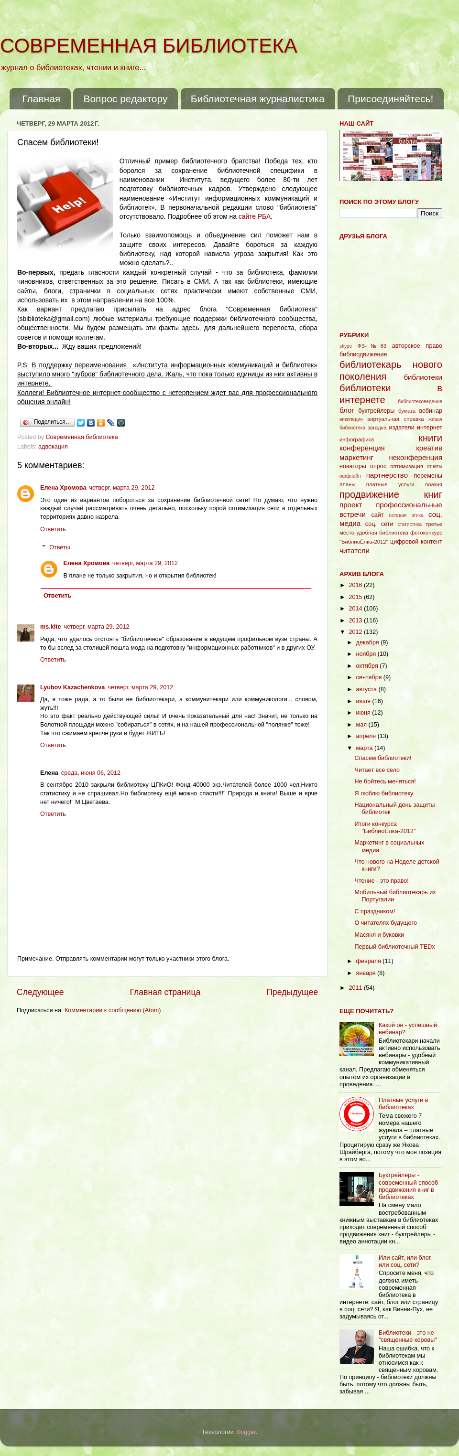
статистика (409, 524)
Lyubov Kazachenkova (72, 687)
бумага (406, 411)
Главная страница (165, 992)
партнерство (387, 475)
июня (364, 712)
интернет (429, 427)
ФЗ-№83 (372, 346)
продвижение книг (390, 494)
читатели (354, 550)
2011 (356, 988)
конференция (362, 448)
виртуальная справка (395, 419)
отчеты (434, 466)
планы (347, 484)
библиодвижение (363, 354)
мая (362, 724)
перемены (428, 475)
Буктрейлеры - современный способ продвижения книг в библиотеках (408, 1186)
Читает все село (377, 770)
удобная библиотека (382, 532)
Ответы (59, 547)
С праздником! (374, 911)
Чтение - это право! (381, 881)
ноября (367, 654)
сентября (369, 677)
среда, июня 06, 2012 (90, 773)
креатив (429, 448)
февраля (369, 961)
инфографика (356, 439)
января (367, 973)
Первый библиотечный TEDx (394, 946)
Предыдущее (292, 992)
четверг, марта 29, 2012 (121, 487)
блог (346, 410)
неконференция (415, 457)
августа (367, 689)
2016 (356, 585)
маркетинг (356, 457)
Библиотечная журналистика (258, 98)
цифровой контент (416, 541)
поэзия (433, 484)
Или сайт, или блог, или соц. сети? (405, 1261)
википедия (351, 419)
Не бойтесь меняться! (384, 781)
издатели (401, 427)
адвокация (53, 446)
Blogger (245, 1432)
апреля (367, 736)
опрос (378, 466)
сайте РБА (255, 216)
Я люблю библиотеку (383, 793)
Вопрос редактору (125, 98)
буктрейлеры (376, 410)
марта (365, 748)
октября (368, 666)
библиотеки (423, 377)
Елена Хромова (63, 487)
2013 (356, 620)
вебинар (430, 410)
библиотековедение (420, 401)
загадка (377, 427)
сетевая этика (406, 515)
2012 (356, 632)
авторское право (417, 346)
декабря (368, 642)
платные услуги (390, 484)
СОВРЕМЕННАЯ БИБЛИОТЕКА (148, 45)
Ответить (53, 529)
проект (350, 505)
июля (364, 701)
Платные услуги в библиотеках (403, 1104)
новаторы (352, 466)
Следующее (40, 992)
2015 (356, 597)
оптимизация (406, 466)
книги (430, 438)
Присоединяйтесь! (390, 98)
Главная (41, 98)
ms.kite (50, 626)
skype (345, 346)
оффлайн (350, 476)
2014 (356, 608)
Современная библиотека (83, 437)
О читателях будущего (385, 923)
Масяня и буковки (379, 934)
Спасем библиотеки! (382, 758)
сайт (378, 515)
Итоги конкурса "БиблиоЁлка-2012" (384, 828)
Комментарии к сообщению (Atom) (113, 1010)
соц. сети (379, 524)
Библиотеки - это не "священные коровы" (408, 1336)
